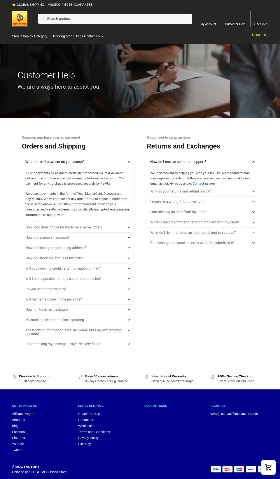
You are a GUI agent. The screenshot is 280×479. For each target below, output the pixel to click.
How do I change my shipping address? (55, 245)
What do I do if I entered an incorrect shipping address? (193, 230)
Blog (15, 423)
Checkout (260, 24)
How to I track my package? (46, 307)
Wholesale (86, 423)
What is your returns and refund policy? (180, 189)
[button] (77, 159)
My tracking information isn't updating (54, 317)
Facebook (19, 429)
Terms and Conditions (94, 429)
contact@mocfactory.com (239, 411)
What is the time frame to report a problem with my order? (195, 219)
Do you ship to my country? (46, 286)
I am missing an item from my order (178, 209)
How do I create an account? (47, 235)
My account (208, 24)
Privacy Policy (88, 435)
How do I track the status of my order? (55, 255)
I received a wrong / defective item (177, 199)
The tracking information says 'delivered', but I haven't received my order (73, 329)
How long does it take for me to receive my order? (63, 225)
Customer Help (235, 24)
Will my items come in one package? (53, 297)
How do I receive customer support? (178, 159)
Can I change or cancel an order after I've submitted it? (192, 240)
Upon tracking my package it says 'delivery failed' (63, 341)
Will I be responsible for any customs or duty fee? (63, 276)
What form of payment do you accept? (55, 159)
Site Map (84, 441)
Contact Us (86, 417)
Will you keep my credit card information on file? (62, 266)
